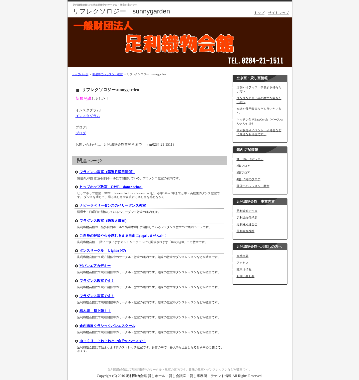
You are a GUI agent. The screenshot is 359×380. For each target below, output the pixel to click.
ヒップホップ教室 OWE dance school (111, 187)
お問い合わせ (246, 276)
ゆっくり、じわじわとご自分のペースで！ (113, 341)
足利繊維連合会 (247, 224)
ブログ (81, 133)
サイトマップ (278, 13)
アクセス (243, 262)
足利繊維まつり (247, 211)
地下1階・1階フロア (250, 159)
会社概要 (243, 256)
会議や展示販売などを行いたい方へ (259, 111)
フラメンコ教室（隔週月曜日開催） (107, 172)
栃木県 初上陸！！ (95, 311)
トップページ (80, 74)
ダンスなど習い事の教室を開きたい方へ (259, 100)
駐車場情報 (244, 269)
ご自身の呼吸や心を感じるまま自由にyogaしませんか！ (123, 236)
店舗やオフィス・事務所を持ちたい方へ (259, 89)
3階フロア (243, 172)
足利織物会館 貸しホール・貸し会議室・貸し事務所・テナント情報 (179, 376)
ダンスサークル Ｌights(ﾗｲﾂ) (103, 251)
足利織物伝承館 (247, 217)
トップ (259, 13)
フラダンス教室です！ (97, 281)
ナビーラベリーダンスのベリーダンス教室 (113, 205)
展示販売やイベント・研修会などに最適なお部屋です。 (259, 132)
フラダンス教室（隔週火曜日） (104, 221)
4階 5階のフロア (249, 179)
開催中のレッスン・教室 (107, 74)
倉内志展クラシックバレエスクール (107, 326)
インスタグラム (88, 116)
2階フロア (243, 166)
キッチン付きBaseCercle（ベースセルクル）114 (260, 121)
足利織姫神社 (246, 231)
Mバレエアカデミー (95, 266)
